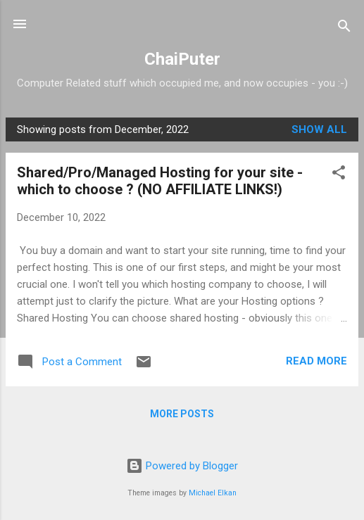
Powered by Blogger (182, 465)
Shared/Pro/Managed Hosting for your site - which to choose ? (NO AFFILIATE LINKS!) (160, 181)
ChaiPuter (182, 59)
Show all (319, 129)
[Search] (344, 28)
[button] (338, 175)
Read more (316, 361)
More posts (182, 413)
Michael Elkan (213, 492)
